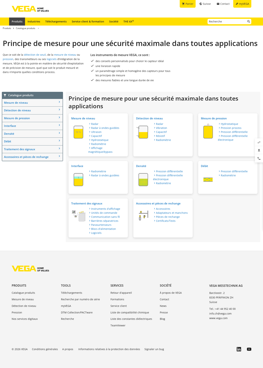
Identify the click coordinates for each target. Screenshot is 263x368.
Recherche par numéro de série (80, 299)
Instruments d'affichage (105, 208)
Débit (7, 141)
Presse (164, 312)
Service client (118, 306)
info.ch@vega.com (220, 313)
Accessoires (163, 208)
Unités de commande (104, 212)
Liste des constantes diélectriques (131, 319)
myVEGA (66, 306)
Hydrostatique (99, 140)
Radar (94, 124)
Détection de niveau (17, 110)
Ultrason (96, 132)
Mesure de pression (17, 118)
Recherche (67, 319)
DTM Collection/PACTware (77, 312)
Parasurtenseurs (101, 225)
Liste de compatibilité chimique (129, 312)
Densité (9, 133)
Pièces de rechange (168, 216)
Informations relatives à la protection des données (109, 349)
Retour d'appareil (121, 292)
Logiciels (96, 233)
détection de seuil (35, 54)
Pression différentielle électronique (233, 137)
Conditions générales (45, 349)
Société (113, 21)
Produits (17, 21)
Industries (34, 21)
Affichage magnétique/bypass (100, 150)
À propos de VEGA (171, 292)
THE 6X (128, 21)
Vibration (161, 128)
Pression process (231, 128)
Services (116, 285)
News (163, 306)
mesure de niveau (65, 54)
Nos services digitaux (25, 319)
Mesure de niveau (16, 102)
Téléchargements (56, 21)
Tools (66, 285)
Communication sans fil (105, 216)
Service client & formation (88, 21)
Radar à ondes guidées (105, 128)
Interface (10, 126)
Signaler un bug (154, 349)
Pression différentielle (234, 132)
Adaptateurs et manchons (172, 212)
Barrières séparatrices (104, 221)
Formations (117, 299)
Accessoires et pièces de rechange (26, 157)
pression (8, 59)
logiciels (52, 59)
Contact (164, 299)
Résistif (160, 136)
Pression (17, 312)
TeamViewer (117, 325)
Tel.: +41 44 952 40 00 (222, 308)
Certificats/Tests (166, 221)
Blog (162, 319)
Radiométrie (98, 144)
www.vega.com (218, 318)
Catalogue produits (23, 292)
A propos (68, 349)
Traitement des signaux (19, 149)
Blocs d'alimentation (103, 229)
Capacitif (96, 136)
